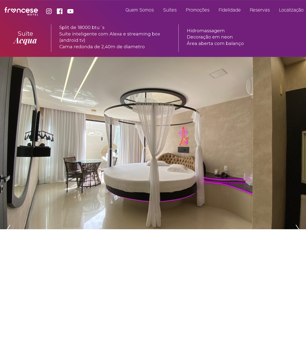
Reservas (262, 10)
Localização (293, 10)
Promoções (200, 10)
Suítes (172, 10)
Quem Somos (142, 10)
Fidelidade (232, 10)
